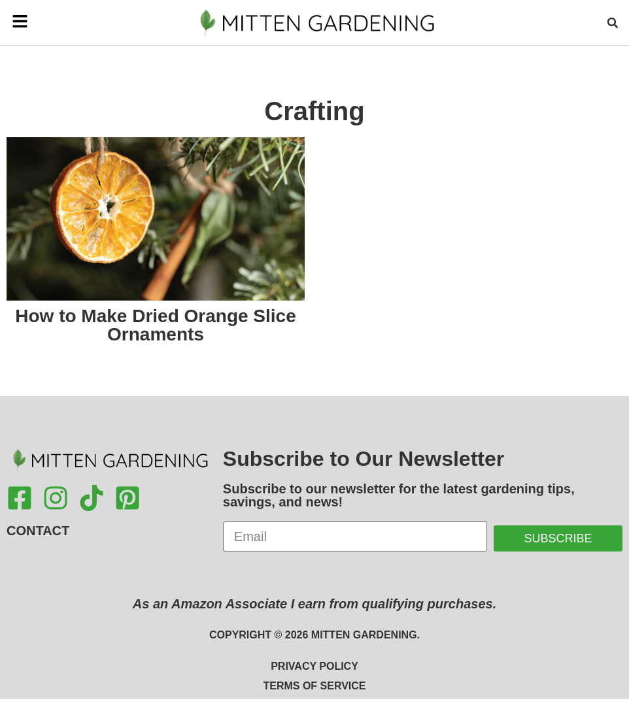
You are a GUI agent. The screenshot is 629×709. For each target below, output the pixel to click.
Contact (38, 530)
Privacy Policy (314, 666)
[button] (31, 22)
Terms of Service (314, 685)
